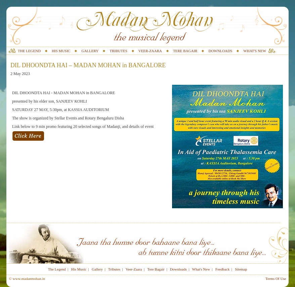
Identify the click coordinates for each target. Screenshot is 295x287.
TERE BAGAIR (185, 51)
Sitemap (241, 269)
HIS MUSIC (61, 51)
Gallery (97, 269)
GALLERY (89, 51)
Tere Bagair (155, 269)
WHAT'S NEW (254, 51)
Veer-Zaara (134, 269)
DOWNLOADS (220, 51)
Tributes (114, 269)
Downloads (178, 269)
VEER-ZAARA (150, 51)
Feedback (222, 269)
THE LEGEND (29, 51)
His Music (79, 269)
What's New (201, 269)
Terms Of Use (275, 279)
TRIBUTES (118, 51)
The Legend (57, 269)
